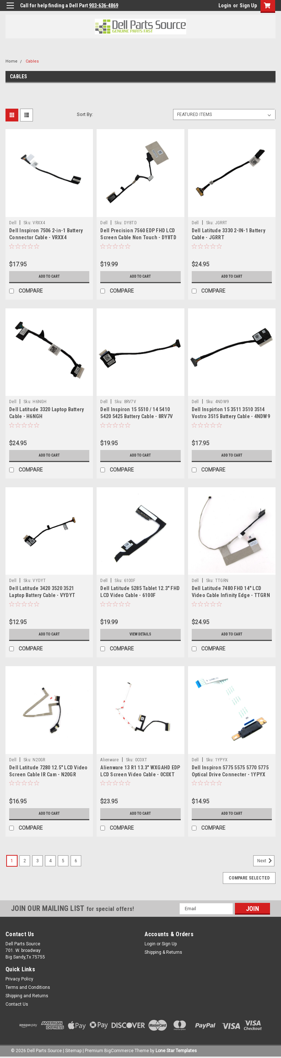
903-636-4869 (103, 5)
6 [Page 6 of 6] (76, 860)
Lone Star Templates (176, 1050)
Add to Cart (49, 276)
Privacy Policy (19, 979)
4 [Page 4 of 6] (50, 860)
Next (265, 860)
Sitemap (73, 1050)
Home (11, 61)
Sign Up (248, 5)
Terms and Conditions (27, 987)
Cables (32, 61)
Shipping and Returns (26, 995)
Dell (12, 222)
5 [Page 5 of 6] (63, 860)
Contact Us (16, 1004)
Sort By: (85, 114)
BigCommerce (119, 1050)
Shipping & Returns (163, 952)
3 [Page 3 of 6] (37, 860)
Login (224, 5)
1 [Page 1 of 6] (12, 860)
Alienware (109, 759)
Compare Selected (249, 878)
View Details (140, 634)
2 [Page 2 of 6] (24, 860)
